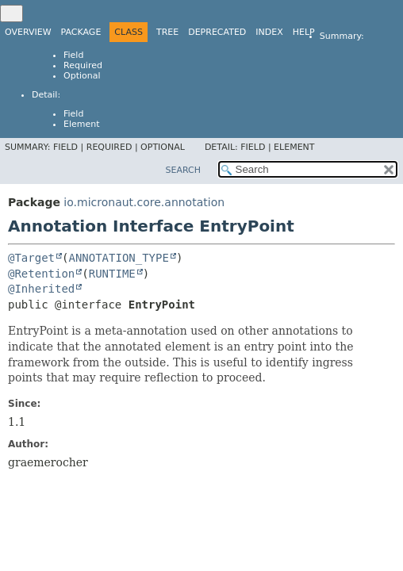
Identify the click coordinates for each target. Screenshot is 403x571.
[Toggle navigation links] (11, 13)
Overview (28, 32)
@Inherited (41, 288)
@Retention (41, 273)
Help (304, 32)
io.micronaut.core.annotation (144, 202)
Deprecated (217, 32)
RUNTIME (112, 273)
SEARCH (183, 170)
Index (268, 32)
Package (81, 32)
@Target (31, 257)
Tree (167, 32)
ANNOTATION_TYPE (118, 257)
